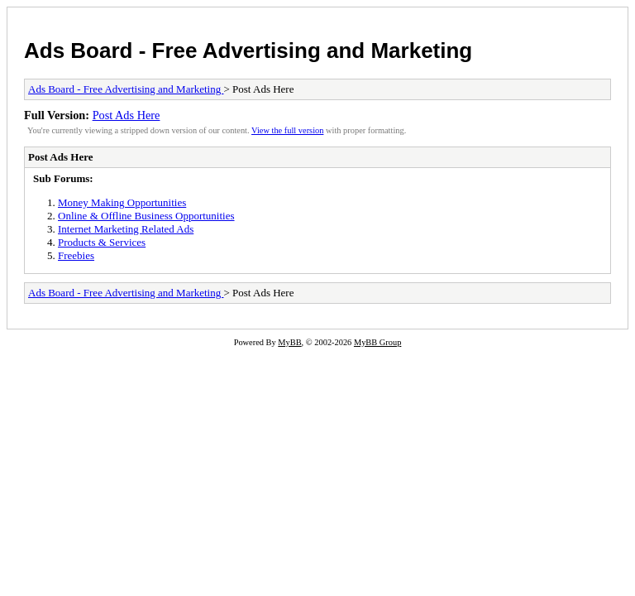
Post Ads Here (126, 115)
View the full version (287, 130)
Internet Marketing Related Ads (125, 229)
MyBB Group (377, 342)
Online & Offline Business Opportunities (146, 215)
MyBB (289, 342)
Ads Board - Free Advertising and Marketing (248, 50)
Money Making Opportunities (122, 202)
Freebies (76, 255)
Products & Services (102, 242)
